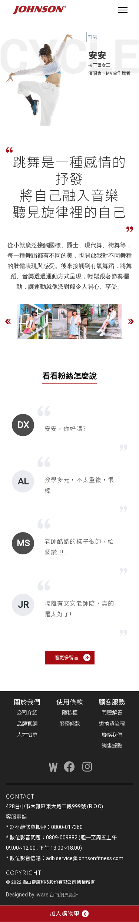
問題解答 (112, 713)
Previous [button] (8, 321)
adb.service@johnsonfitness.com (84, 858)
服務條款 (69, 724)
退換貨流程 (112, 724)
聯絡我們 (112, 735)
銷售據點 (112, 746)
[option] (34, 321)
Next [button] (130, 321)
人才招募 (27, 735)
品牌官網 (27, 724)
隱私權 (69, 713)
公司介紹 (27, 713)
